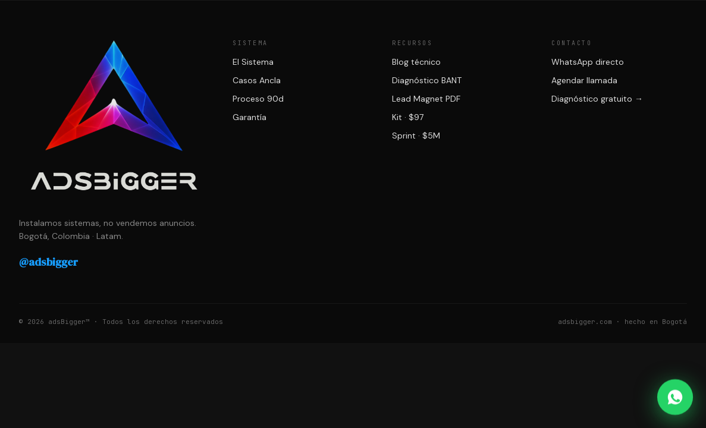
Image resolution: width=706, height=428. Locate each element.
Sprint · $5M (416, 135)
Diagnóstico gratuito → (597, 98)
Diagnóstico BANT (427, 80)
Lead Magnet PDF (426, 98)
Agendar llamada (584, 80)
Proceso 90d (258, 98)
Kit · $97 (407, 117)
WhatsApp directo (587, 61)
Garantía (249, 117)
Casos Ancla (257, 80)
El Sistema (253, 61)
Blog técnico (416, 61)
